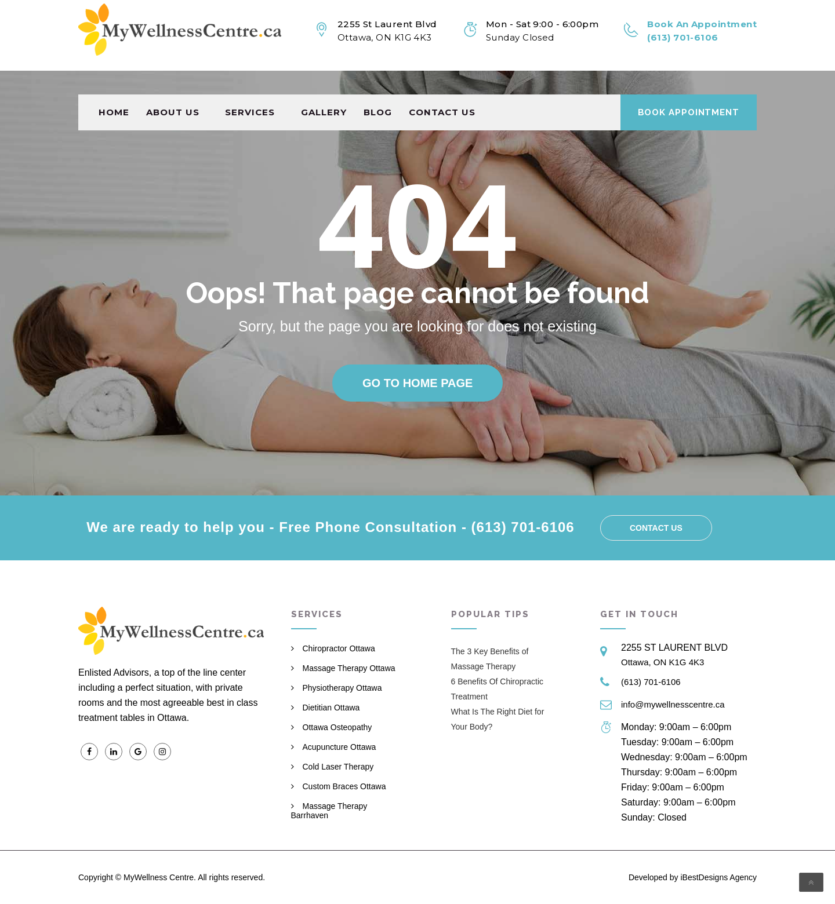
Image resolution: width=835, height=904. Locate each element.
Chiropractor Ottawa (339, 648)
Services (250, 88)
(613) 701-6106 (651, 682)
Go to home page (417, 383)
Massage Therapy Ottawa (349, 668)
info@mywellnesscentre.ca (673, 704)
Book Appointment (688, 88)
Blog (378, 88)
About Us (172, 88)
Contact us (442, 88)
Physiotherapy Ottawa (342, 687)
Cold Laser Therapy (338, 766)
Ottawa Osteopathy (337, 727)
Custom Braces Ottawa (344, 786)
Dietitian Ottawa (331, 707)
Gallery (324, 88)
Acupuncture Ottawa (339, 747)
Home (114, 88)
